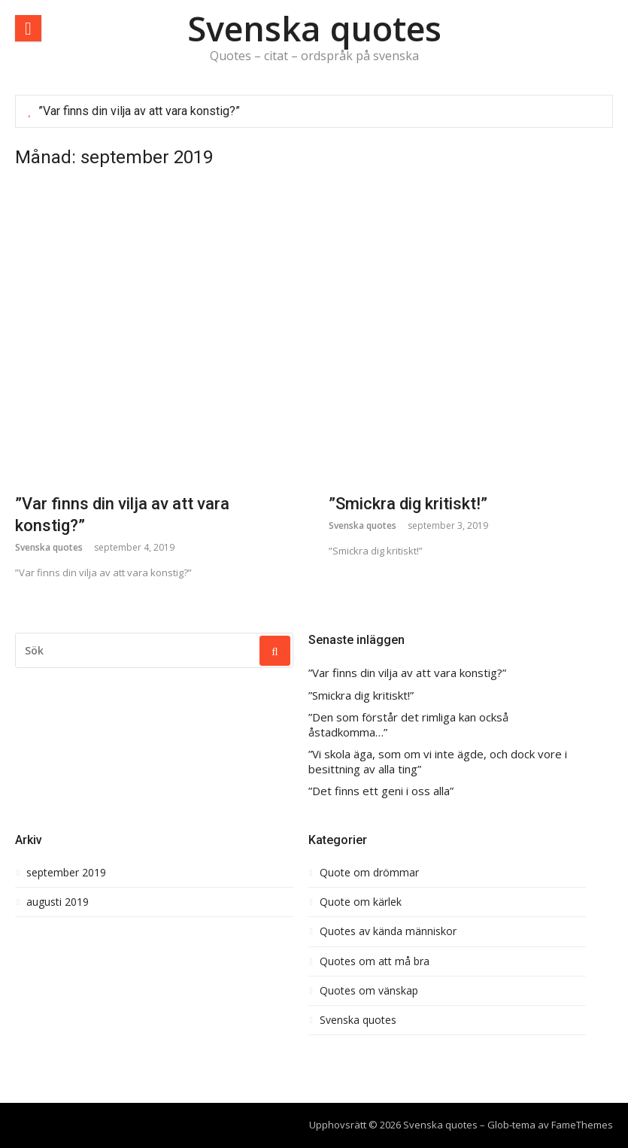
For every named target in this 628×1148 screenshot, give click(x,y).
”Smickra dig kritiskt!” (408, 503)
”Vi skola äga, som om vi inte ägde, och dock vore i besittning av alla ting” (437, 761)
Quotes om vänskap (369, 991)
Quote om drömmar (369, 872)
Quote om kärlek (361, 902)
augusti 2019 (57, 902)
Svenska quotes (314, 28)
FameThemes (582, 1124)
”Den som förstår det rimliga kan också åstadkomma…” (408, 725)
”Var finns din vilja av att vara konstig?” (139, 111)
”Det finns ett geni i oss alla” (381, 791)
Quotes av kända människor (388, 931)
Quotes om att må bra (374, 961)
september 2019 (66, 872)
